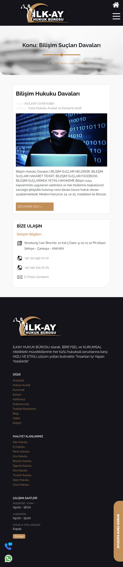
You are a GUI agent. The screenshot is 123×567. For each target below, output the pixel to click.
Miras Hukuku (21, 451)
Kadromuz (19, 399)
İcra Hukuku (20, 456)
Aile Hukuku (20, 442)
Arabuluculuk (21, 404)
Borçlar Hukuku (22, 461)
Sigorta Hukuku (22, 465)
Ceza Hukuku (21, 484)
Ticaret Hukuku (22, 475)
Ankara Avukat (21, 385)
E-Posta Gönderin (33, 277)
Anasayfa (43, 63)
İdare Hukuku (21, 479)
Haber (16, 418)
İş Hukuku (19, 446)
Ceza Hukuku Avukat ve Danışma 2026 (54, 108)
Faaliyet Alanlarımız (24, 408)
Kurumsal (18, 389)
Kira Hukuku (20, 470)
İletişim (17, 422)
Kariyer (17, 394)
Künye (19, 536)
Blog (15, 413)
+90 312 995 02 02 (33, 258)
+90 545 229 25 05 (33, 267)
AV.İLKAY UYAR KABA (39, 103)
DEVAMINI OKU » (30, 206)
